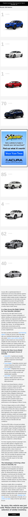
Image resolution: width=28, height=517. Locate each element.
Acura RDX (7, 376)
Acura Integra (8, 363)
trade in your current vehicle (14, 338)
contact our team (5, 498)
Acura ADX (7, 356)
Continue (14, 514)
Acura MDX (7, 368)
